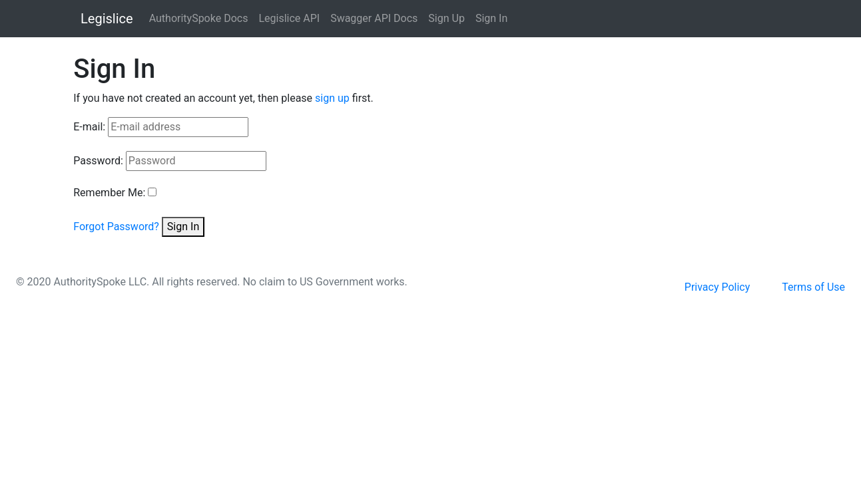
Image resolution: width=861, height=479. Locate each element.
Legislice (107, 19)
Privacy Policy (717, 287)
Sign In (491, 18)
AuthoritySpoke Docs (198, 18)
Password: (98, 160)
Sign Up (446, 18)
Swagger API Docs (374, 18)
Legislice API (289, 18)
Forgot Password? (116, 226)
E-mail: (89, 126)
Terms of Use (813, 287)
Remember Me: (109, 192)
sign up (332, 98)
